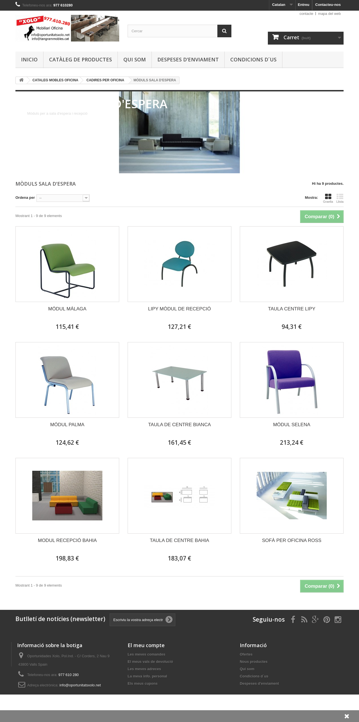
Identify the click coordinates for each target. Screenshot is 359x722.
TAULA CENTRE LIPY (292, 309)
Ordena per (25, 197)
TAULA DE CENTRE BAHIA (179, 540)
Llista (340, 198)
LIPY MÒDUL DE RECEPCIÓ (179, 309)
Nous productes (254, 661)
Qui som (134, 59)
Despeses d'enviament (188, 59)
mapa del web (329, 13)
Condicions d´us (253, 59)
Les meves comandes (146, 654)
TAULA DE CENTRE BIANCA (179, 424)
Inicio (29, 59)
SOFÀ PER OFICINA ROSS (291, 540)
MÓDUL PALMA (67, 424)
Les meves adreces (144, 669)
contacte (306, 13)
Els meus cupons (143, 683)
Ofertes (246, 654)
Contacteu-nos (328, 5)
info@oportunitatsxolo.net (80, 685)
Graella (328, 198)
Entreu (303, 5)
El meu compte (146, 645)
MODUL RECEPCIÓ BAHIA (67, 540)
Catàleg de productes (80, 59)
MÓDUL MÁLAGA (67, 309)
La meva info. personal (147, 676)
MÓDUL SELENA (291, 424)
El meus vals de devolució (150, 661)
